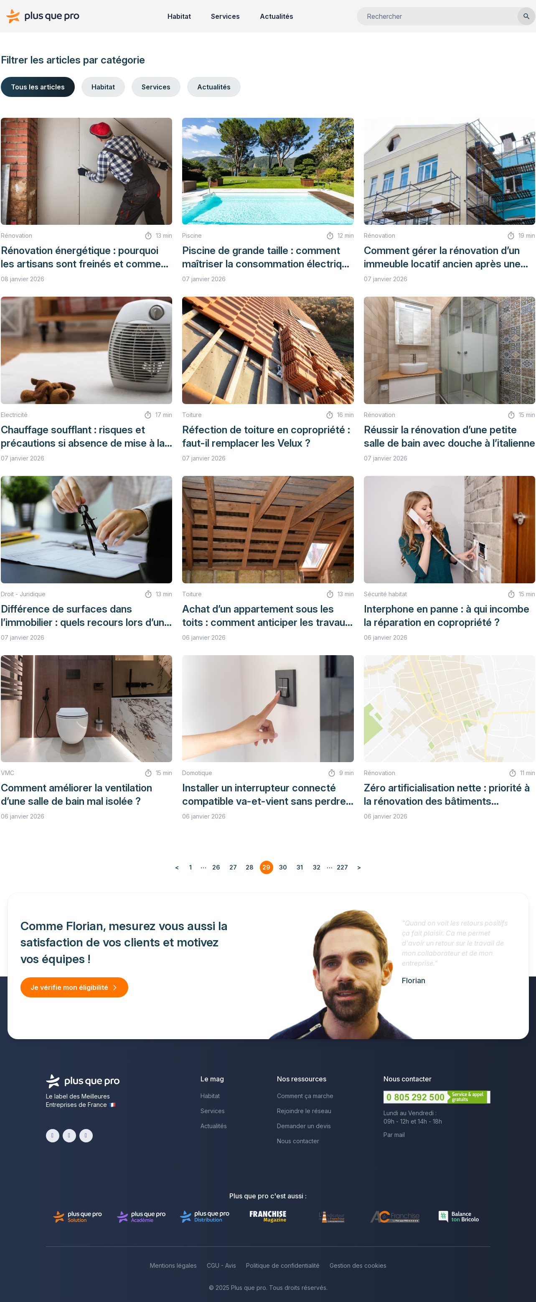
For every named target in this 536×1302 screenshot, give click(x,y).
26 (216, 867)
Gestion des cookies (358, 1265)
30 (283, 867)
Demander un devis (304, 1125)
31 (300, 867)
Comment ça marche (305, 1095)
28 (250, 867)
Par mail (394, 1134)
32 (316, 867)
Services (225, 16)
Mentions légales (173, 1265)
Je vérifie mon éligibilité (69, 987)
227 (342, 867)
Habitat (179, 16)
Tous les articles (38, 87)
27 (233, 867)
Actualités (276, 16)
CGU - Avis (221, 1265)
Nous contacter (298, 1140)
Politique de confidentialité (283, 1265)
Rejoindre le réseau (304, 1110)
